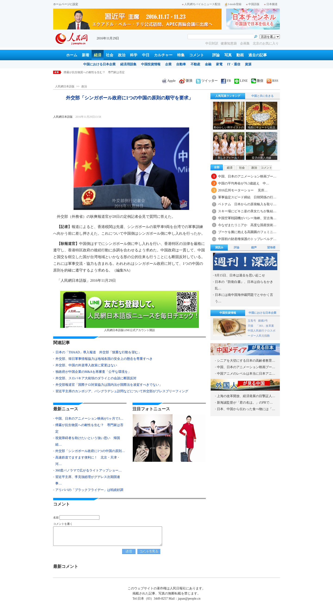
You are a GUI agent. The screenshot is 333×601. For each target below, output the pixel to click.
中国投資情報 (150, 64)
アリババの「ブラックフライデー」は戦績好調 (89, 490)
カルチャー (163, 55)
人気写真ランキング (227, 96)
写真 (228, 55)
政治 (121, 55)
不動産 (195, 64)
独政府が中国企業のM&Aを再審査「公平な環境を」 (93, 371)
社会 (109, 55)
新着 (85, 55)
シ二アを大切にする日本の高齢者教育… (246, 360)
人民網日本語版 (64, 86)
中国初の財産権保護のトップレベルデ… (247, 239)
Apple (169, 80)
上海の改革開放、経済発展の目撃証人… (246, 396)
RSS (272, 80)
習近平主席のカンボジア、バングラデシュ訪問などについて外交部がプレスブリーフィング (122, 391)
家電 (219, 64)
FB (226, 80)
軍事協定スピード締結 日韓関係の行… (247, 197)
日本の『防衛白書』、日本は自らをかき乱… (244, 285)
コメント (196, 55)
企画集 (245, 43)
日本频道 (271, 4)
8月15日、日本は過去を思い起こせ (240, 275)
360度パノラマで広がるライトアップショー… (88, 470)
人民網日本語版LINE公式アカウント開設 (129, 311)
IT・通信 (233, 64)
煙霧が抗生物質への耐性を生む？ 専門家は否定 (94, 72)
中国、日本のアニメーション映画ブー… (247, 176)
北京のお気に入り (266, 43)
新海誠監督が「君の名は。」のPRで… (245, 402)
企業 (168, 64)
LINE (241, 80)
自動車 (181, 64)
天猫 (251, 325)
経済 (97, 55)
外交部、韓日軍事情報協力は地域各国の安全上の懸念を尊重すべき (104, 359)
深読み (219, 247)
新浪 (185, 80)
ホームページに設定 (65, 4)
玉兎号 (252, 320)
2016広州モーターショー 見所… (243, 190)
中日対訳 (211, 43)
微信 (257, 80)
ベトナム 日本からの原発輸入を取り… (247, 204)
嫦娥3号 (263, 320)
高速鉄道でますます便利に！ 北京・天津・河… (87, 461)
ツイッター (207, 80)
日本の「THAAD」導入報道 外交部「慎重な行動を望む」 (98, 352)
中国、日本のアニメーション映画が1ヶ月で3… (89, 418)
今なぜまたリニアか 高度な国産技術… (247, 225)
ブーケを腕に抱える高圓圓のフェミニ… (247, 232)
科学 (133, 55)
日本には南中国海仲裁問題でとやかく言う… (244, 298)
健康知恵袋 (229, 43)
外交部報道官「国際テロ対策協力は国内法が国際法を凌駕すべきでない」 (109, 384)
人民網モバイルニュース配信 (201, 4)
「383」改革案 (265, 325)
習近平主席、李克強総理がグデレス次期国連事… (87, 480)
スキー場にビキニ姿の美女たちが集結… (247, 211)
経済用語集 (128, 64)
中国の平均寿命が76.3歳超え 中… (243, 183)
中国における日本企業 (99, 64)
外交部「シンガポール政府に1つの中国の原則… (90, 451)
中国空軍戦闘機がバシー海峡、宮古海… (247, 218)
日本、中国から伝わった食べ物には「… (246, 409)
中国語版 (252, 4)
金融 (208, 64)
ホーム (71, 55)
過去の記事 (257, 55)
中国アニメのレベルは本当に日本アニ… (246, 373)
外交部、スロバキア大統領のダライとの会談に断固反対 (96, 378)
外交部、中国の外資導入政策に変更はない (86, 365)
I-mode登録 (233, 4)
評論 (216, 55)
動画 (240, 55)
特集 (181, 55)
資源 (248, 64)
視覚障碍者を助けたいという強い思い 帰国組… (87, 441)
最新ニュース (65, 409)
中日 (145, 55)
